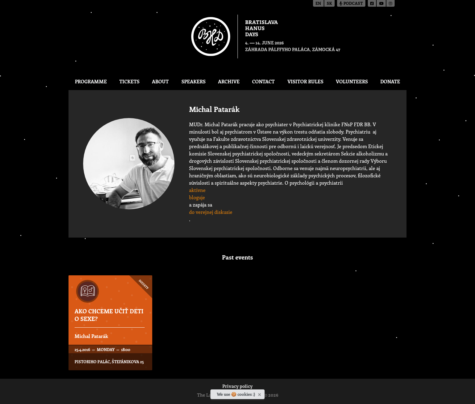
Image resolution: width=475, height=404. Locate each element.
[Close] (260, 393)
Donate (390, 81)
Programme (91, 81)
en (318, 4)
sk (329, 4)
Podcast (351, 4)
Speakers (193, 81)
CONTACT (263, 81)
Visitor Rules (305, 81)
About (160, 81)
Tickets (129, 81)
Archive (229, 81)
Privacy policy (237, 387)
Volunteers (352, 81)
